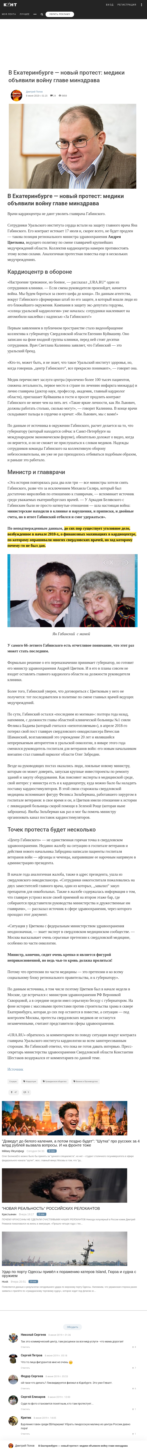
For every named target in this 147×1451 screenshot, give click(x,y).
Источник (16, 1069)
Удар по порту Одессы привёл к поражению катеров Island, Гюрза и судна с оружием (69, 1274)
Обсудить (72, 1327)
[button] (141, 5)
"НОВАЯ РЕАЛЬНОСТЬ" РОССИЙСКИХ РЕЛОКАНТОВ (51, 1209)
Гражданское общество (55, 1081)
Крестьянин (9, 1214)
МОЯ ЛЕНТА (9, 14)
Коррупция (29, 1081)
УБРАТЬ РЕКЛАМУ (59, 14)
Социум (12, 1081)
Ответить (25, 1347)
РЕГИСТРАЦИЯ (127, 4)
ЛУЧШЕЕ (24, 14)
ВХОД (110, 4)
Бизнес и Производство (85, 1081)
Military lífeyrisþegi (13, 1151)
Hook (5, 1281)
